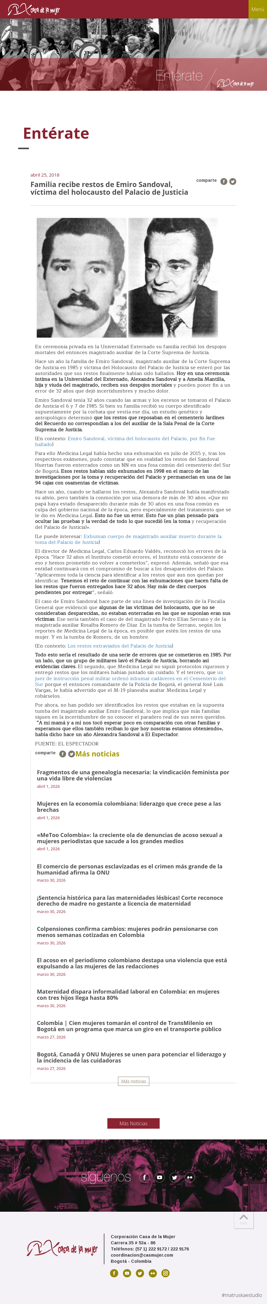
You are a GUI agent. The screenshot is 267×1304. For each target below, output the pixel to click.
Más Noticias (134, 1123)
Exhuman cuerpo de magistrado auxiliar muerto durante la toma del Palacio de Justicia (128, 539)
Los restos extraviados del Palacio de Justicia (120, 646)
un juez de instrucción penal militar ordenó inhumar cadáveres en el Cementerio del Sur (130, 678)
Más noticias (133, 1081)
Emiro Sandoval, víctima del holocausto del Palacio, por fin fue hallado (125, 442)
